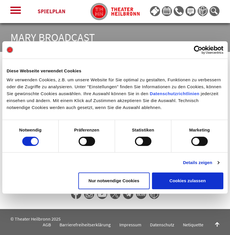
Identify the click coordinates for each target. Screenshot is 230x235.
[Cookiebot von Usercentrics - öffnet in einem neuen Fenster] (198, 50)
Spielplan (52, 11)
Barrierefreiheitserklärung (85, 225)
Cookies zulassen (187, 180)
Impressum (130, 225)
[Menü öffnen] (15, 12)
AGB (47, 225)
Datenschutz (162, 225)
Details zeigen (197, 162)
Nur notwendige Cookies (113, 180)
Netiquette (193, 225)
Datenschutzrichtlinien (174, 93)
